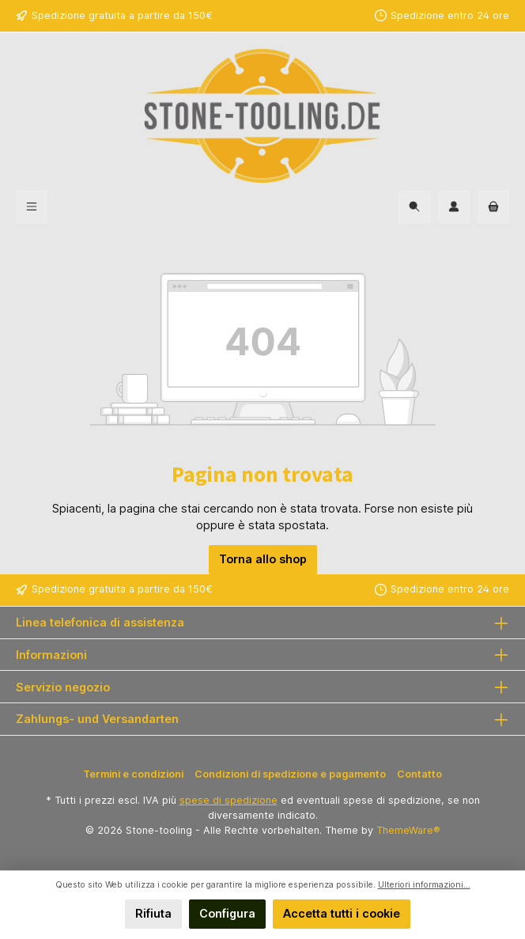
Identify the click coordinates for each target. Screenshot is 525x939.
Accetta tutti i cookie (341, 913)
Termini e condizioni (133, 774)
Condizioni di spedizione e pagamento (290, 774)
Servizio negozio (63, 687)
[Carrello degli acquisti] (493, 207)
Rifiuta (153, 913)
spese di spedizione (228, 800)
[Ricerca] (414, 207)
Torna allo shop (263, 559)
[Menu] (31, 207)
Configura (227, 913)
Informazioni (51, 654)
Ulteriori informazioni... (424, 885)
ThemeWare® (408, 830)
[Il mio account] (454, 207)
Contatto (419, 774)
